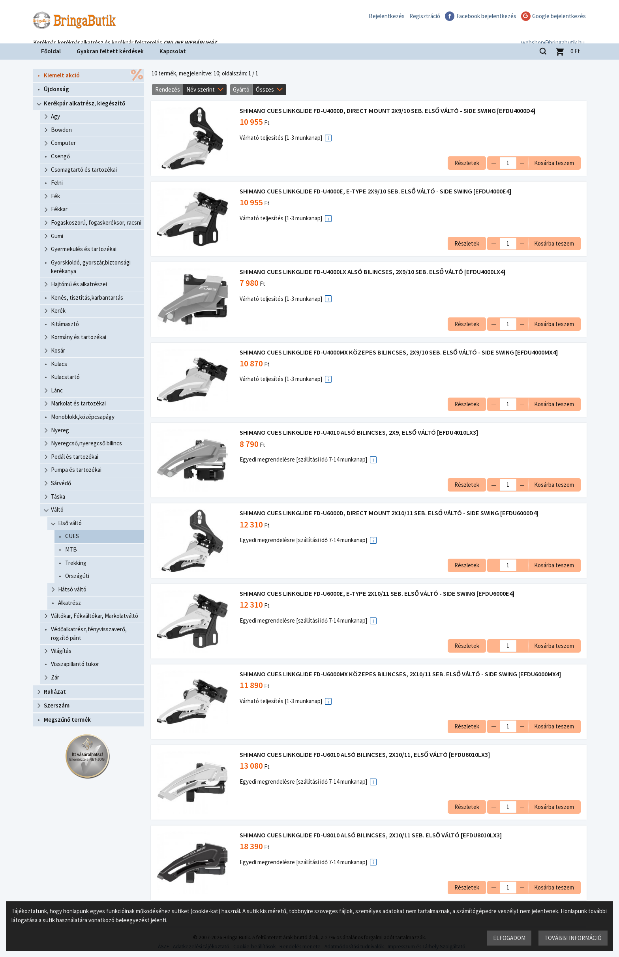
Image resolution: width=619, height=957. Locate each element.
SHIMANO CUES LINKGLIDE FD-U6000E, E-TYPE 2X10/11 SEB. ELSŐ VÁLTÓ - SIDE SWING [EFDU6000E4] (377, 593)
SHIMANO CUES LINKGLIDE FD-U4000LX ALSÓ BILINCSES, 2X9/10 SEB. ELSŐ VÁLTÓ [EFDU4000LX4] (373, 272)
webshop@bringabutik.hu (554, 33)
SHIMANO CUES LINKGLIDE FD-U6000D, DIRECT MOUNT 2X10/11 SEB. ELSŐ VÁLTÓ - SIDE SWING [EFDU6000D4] (389, 513)
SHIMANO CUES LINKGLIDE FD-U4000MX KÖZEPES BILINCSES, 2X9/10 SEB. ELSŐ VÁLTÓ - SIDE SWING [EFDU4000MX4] (399, 352)
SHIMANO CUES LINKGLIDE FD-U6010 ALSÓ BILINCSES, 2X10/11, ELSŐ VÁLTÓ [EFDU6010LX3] (365, 755)
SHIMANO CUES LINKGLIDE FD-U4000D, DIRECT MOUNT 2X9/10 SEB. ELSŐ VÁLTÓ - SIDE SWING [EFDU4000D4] (388, 111)
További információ (572, 937)
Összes (265, 89)
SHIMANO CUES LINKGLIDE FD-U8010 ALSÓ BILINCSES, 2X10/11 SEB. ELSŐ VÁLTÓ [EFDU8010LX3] (371, 835)
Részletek (466, 163)
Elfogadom (509, 937)
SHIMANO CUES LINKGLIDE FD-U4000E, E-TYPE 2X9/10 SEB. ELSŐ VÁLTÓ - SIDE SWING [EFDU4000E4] (376, 191)
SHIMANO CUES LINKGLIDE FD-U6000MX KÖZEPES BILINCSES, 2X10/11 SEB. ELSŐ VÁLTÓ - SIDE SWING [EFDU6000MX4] (401, 674)
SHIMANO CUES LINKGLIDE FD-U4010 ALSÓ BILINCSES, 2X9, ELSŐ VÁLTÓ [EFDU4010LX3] (359, 432)
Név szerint (200, 89)
